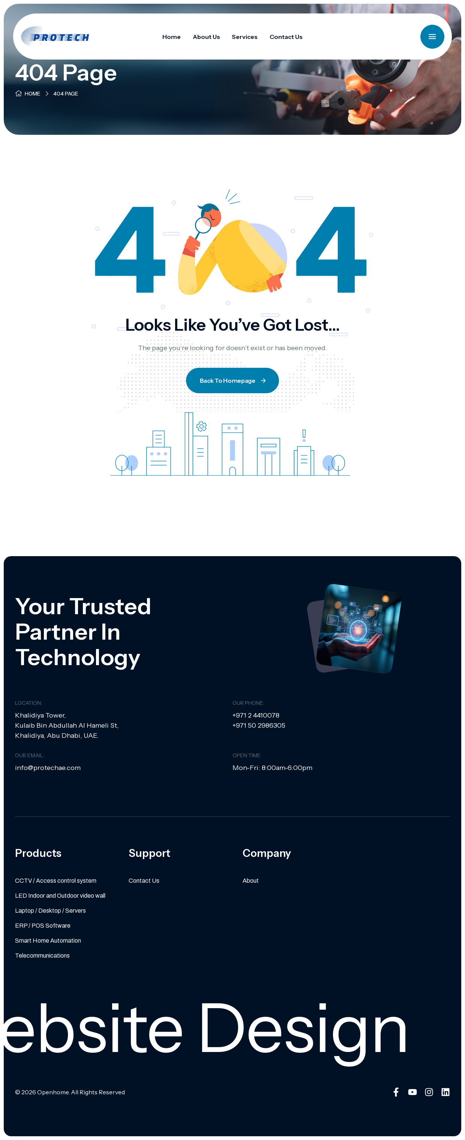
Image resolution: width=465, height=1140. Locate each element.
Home (32, 93)
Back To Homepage (233, 380)
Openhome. (53, 1092)
